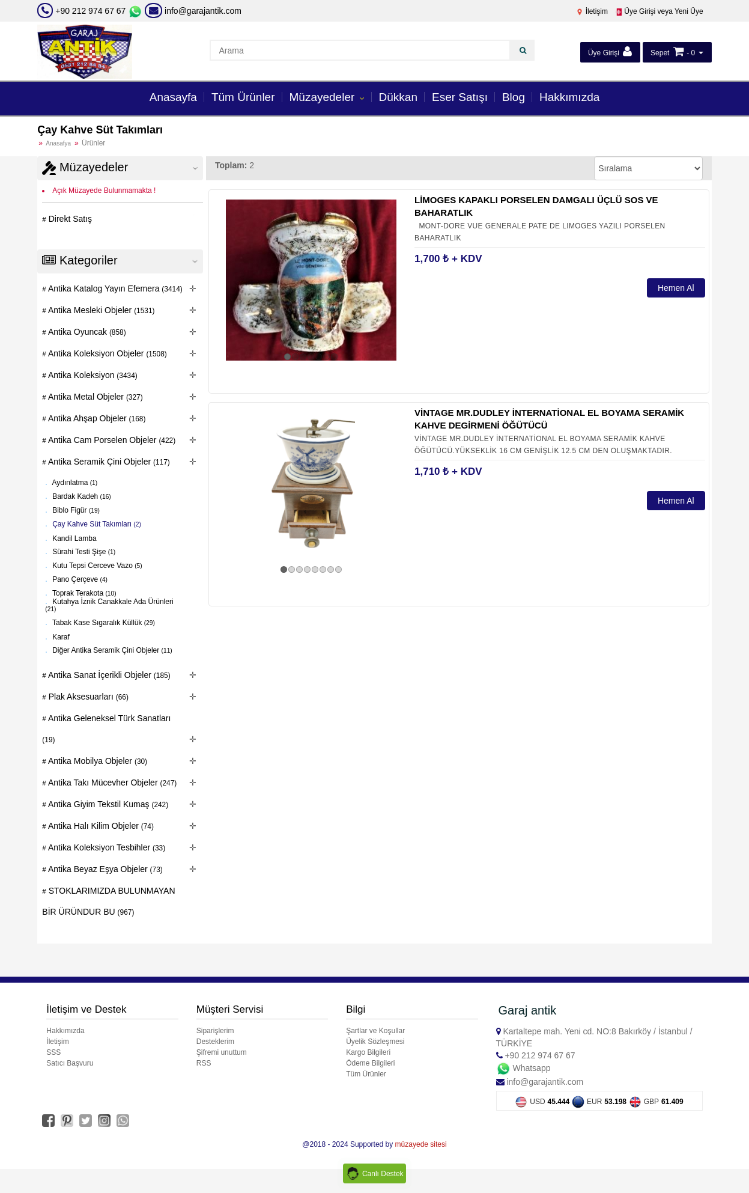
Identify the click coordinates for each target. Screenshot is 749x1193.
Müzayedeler (324, 97)
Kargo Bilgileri (368, 1052)
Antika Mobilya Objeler (96, 761)
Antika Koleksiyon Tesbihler (105, 847)
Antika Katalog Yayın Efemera (114, 288)
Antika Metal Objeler (94, 396)
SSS (53, 1052)
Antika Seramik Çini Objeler (108, 461)
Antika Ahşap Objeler (96, 418)
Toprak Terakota (83, 593)
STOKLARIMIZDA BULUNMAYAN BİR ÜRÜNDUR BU (108, 901)
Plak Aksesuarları (87, 696)
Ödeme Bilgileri (370, 1063)
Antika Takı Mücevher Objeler (111, 782)
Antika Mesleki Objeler (100, 310)
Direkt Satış (69, 219)
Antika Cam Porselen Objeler (110, 440)
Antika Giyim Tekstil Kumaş (107, 804)
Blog (513, 97)
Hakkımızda (569, 97)
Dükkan (398, 97)
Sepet (659, 53)
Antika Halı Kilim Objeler (100, 826)
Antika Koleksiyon (92, 375)
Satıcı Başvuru (69, 1063)
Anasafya (58, 143)
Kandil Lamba (73, 538)
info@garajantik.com (193, 11)
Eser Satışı (460, 97)
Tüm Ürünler (243, 97)
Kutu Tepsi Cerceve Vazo (96, 565)
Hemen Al (676, 288)
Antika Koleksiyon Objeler (106, 353)
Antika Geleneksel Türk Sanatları (106, 728)
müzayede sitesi (421, 1144)
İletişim (592, 11)
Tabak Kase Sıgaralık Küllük (102, 622)
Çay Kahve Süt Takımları (95, 524)
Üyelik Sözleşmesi (375, 1041)
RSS (203, 1063)
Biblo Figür (75, 510)
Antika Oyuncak (86, 332)
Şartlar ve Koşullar (375, 1031)
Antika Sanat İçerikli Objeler (108, 675)
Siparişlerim (215, 1031)
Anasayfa (173, 97)
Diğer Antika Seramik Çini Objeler (111, 650)
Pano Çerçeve (79, 579)
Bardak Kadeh (80, 496)
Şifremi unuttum (221, 1052)
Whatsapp (523, 1068)
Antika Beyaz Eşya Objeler (104, 869)
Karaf (60, 637)
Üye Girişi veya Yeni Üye (659, 11)
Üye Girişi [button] (610, 51)
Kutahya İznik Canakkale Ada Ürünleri (109, 604)
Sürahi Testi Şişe (82, 552)
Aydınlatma (73, 482)
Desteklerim (215, 1041)
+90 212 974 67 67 (90, 11)
